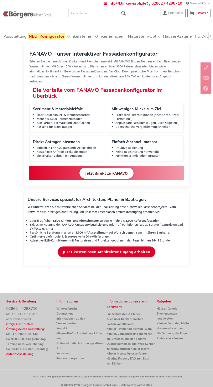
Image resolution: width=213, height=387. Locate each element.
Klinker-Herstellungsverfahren (126, 354)
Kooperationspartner (70, 358)
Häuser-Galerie (167, 309)
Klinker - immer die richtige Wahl (129, 329)
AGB (59, 348)
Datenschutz (64, 314)
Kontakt (61, 328)
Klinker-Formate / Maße (173, 323)
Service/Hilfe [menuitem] (196, 3)
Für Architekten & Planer (123, 314)
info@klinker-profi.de (127, 3)
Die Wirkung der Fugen (172, 333)
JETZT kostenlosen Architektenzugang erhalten (106, 251)
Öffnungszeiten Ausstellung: (25, 329)
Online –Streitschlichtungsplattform (80, 343)
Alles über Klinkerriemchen (124, 319)
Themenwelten (167, 314)
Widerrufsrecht (66, 309)
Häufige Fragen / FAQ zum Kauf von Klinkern (127, 361)
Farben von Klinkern (120, 324)
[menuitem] (98, 13)
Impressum (63, 353)
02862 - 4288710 (21, 308)
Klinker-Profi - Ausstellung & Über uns (79, 335)
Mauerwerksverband (170, 328)
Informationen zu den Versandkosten (70, 321)
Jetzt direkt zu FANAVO (106, 173)
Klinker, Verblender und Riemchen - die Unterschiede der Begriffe (130, 336)
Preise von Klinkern (170, 338)
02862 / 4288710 (166, 3)
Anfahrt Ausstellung (19, 354)
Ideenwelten (165, 319)
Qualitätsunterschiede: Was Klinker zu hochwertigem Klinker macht (130, 346)
